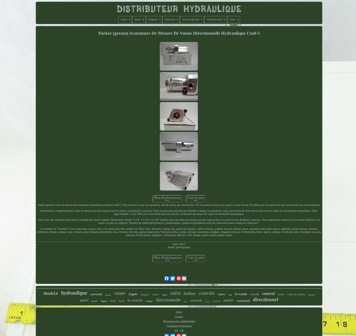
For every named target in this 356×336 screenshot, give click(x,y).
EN (176, 330)
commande (243, 300)
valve (175, 293)
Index (179, 312)
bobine (190, 293)
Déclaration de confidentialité (179, 321)
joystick (94, 301)
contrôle (207, 293)
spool (84, 300)
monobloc (108, 295)
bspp (230, 295)
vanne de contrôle (296, 294)
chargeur (144, 294)
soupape (149, 301)
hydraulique (74, 293)
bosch (121, 301)
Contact (179, 316)
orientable (96, 294)
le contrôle (135, 300)
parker (229, 300)
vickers (222, 294)
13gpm (164, 295)
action (281, 294)
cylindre (155, 295)
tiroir (185, 301)
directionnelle (168, 299)
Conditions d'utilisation (179, 325)
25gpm (103, 301)
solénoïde (196, 300)
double (50, 293)
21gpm (207, 301)
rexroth (254, 294)
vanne (119, 293)
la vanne (241, 294)
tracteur (311, 295)
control (268, 293)
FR (181, 330)
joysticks (217, 301)
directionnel (265, 299)
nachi (113, 300)
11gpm (132, 294)
